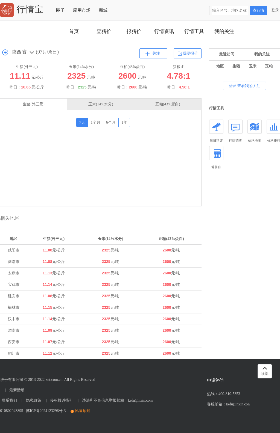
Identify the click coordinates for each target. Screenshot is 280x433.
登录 (275, 10)
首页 (74, 31)
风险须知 (82, 411)
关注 (156, 53)
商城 (103, 10)
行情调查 (235, 131)
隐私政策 (33, 400)
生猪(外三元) (33, 104)
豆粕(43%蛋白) (167, 104)
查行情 (258, 10)
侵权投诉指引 (61, 400)
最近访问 (226, 54)
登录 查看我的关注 (244, 86)
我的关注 (224, 31)
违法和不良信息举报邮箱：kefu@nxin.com (117, 400)
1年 (124, 122)
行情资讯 (164, 31)
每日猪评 (216, 131)
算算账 (216, 157)
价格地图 (254, 131)
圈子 (60, 10)
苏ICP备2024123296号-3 (45, 411)
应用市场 (82, 10)
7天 (82, 122)
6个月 (111, 122)
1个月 (95, 122)
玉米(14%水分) (100, 104)
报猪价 (134, 31)
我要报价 (190, 53)
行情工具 (194, 31)
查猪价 (104, 31)
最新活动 (17, 390)
